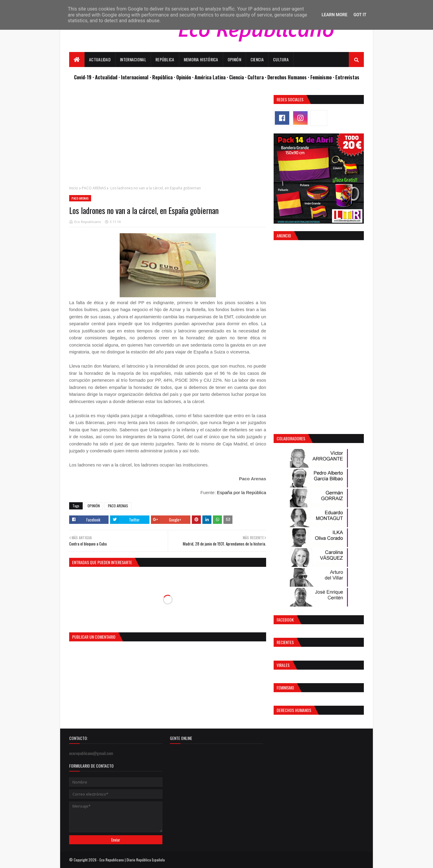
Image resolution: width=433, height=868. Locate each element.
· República (162, 77)
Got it (359, 14)
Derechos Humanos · (288, 77)
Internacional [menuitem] (133, 59)
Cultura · (257, 77)
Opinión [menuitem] (234, 59)
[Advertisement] (167, 137)
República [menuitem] (164, 59)
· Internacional (134, 77)
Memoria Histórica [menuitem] (201, 59)
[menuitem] (76, 59)
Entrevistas (347, 77)
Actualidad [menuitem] (100, 59)
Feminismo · (322, 77)
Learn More (334, 14)
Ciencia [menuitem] (257, 59)
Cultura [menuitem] (281, 59)
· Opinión (183, 77)
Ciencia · (238, 77)
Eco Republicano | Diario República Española (132, 859)
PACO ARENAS (94, 188)
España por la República (241, 492)
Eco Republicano (87, 221)
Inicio (73, 188)
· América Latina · (210, 77)
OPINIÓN (94, 505)
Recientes (285, 642)
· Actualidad (105, 77)
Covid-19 (83, 77)
